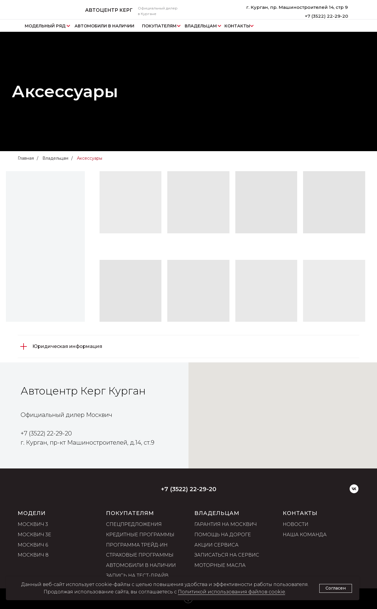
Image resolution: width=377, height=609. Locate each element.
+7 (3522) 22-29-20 (326, 16)
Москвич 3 (33, 524)
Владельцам (55, 158)
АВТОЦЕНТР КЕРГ (109, 10)
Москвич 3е (34, 534)
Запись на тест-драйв (137, 575)
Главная (26, 158)
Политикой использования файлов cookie (231, 592)
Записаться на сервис (226, 555)
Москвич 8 (33, 555)
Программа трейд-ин (137, 545)
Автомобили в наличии (141, 565)
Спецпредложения (134, 524)
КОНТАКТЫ (237, 26)
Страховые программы (139, 555)
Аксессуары (89, 158)
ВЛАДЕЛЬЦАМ (201, 26)
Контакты (300, 513)
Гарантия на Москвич (225, 524)
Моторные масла (220, 565)
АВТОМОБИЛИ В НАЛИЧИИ (104, 26)
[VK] (354, 491)
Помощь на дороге (222, 534)
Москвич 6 (33, 545)
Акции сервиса (216, 545)
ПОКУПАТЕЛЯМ (159, 26)
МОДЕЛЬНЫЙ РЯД (45, 26)
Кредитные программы (140, 534)
